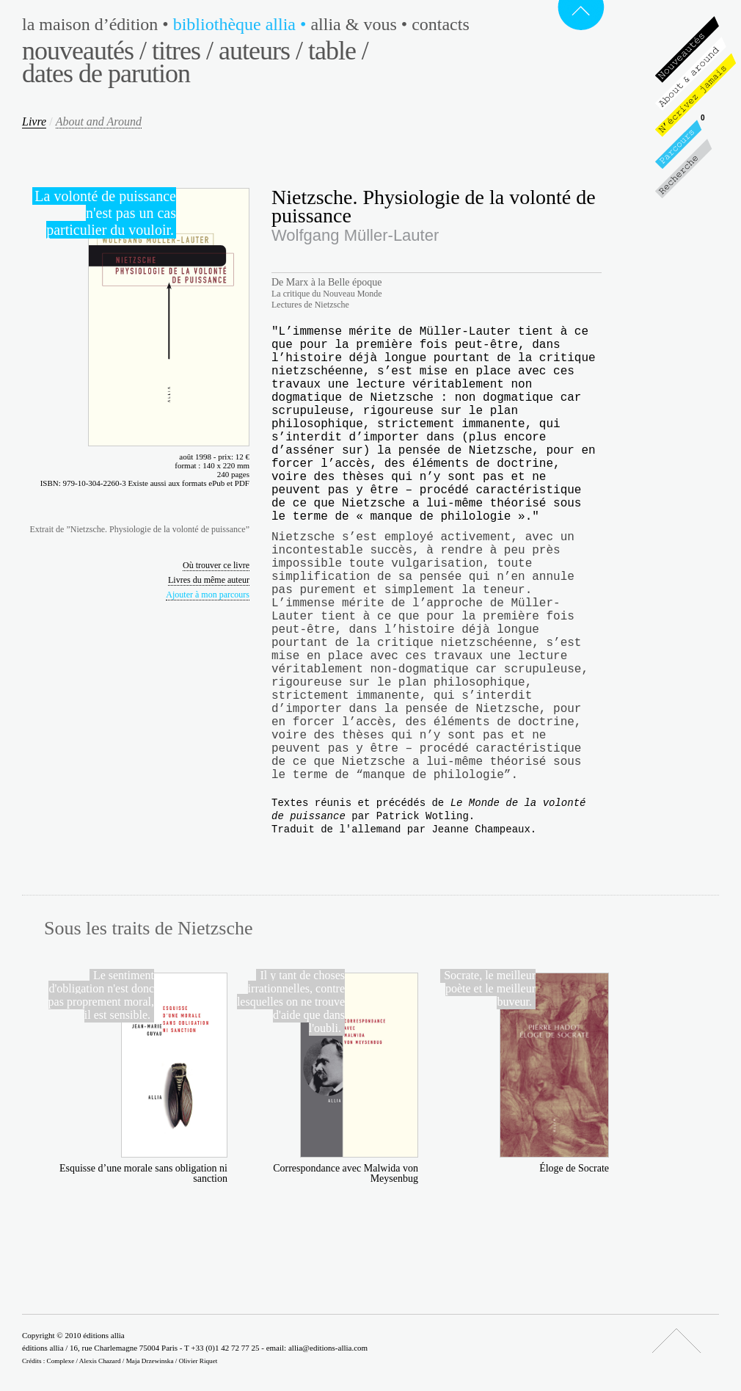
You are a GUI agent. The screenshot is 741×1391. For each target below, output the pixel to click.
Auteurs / (260, 50)
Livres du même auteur (208, 580)
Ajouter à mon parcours (207, 594)
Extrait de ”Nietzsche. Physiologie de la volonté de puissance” (139, 529)
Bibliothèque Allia (242, 24)
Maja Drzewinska (150, 1361)
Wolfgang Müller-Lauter (355, 235)
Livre (34, 121)
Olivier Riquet (198, 1361)
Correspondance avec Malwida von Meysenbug (345, 1173)
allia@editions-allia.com (328, 1347)
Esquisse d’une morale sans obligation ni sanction (143, 1173)
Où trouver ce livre (216, 565)
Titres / (182, 50)
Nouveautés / (84, 50)
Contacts (441, 24)
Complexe (61, 1361)
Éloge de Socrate (574, 1168)
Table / (338, 50)
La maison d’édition (97, 24)
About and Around (99, 121)
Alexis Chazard (100, 1361)
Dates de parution (106, 73)
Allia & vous (361, 24)
